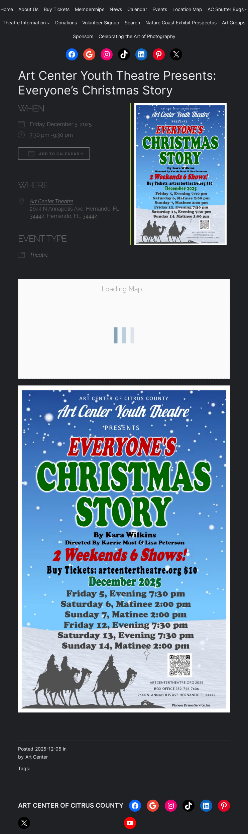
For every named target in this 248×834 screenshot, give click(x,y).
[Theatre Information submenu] (48, 22)
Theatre (39, 255)
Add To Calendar (54, 154)
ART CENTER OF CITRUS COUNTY (70, 805)
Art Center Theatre (51, 201)
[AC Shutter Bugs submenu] (246, 9)
